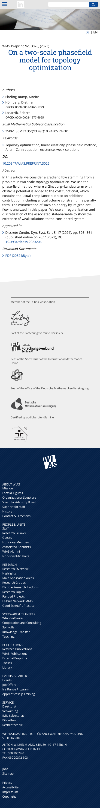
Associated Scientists (16, 547)
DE (87, 32)
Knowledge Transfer (16, 632)
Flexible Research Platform (20, 587)
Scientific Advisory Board (19, 502)
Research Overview (15, 569)
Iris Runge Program (15, 689)
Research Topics (13, 592)
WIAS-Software (12, 618)
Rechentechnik (12, 725)
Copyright (9, 796)
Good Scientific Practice (18, 606)
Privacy (7, 783)
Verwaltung (10, 711)
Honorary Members (16, 542)
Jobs (5, 769)
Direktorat (9, 706)
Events (7, 680)
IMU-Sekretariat (13, 715)
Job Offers (9, 685)
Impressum (10, 792)
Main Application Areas (18, 578)
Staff (5, 528)
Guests (7, 538)
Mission (7, 488)
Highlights (9, 573)
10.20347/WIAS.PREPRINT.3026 (25, 163)
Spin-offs (8, 627)
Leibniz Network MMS (17, 601)
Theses (7, 663)
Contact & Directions (16, 516)
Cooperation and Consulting (21, 623)
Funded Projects (13, 596)
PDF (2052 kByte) (17, 255)
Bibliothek (9, 720)
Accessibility (10, 787)
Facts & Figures (12, 493)
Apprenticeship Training (18, 694)
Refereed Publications (17, 649)
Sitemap (8, 773)
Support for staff (13, 507)
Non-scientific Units (15, 556)
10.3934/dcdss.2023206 (24, 242)
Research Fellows (14, 533)
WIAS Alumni (11, 551)
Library (7, 667)
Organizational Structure (19, 497)
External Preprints (14, 658)
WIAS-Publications (14, 653)
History (7, 511)
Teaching (8, 636)
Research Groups (14, 582)
